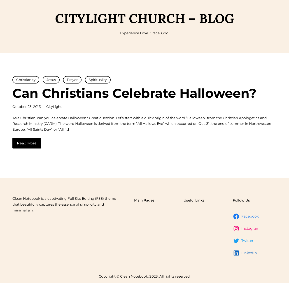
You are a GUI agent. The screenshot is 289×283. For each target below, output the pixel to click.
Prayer (72, 80)
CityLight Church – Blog (144, 18)
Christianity (25, 80)
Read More (27, 143)
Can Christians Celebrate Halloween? (134, 93)
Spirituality (98, 80)
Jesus (51, 80)
